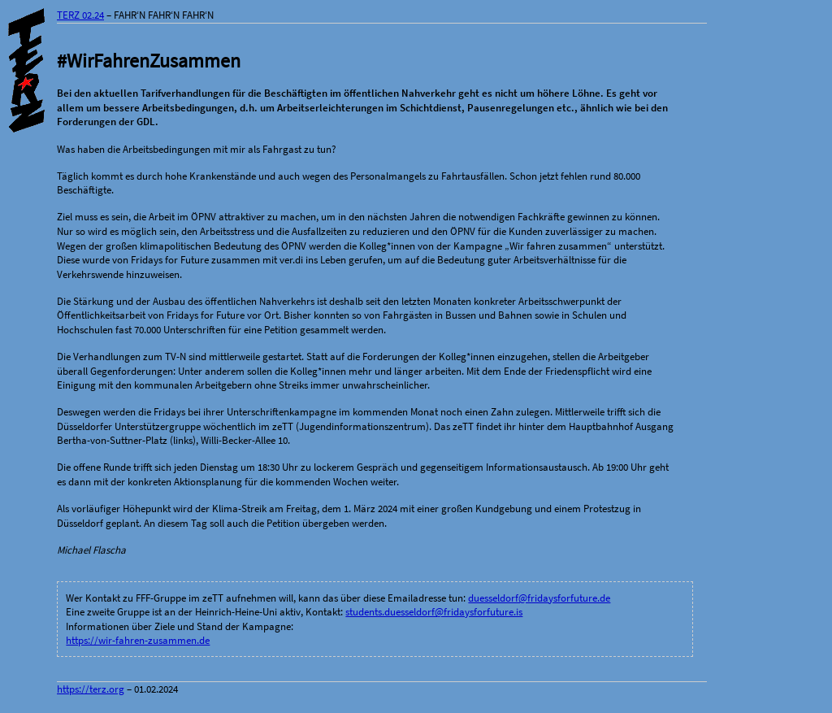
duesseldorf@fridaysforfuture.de (539, 598)
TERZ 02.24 (80, 15)
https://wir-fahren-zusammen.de (138, 640)
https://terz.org (90, 689)
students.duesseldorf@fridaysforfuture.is (433, 612)
